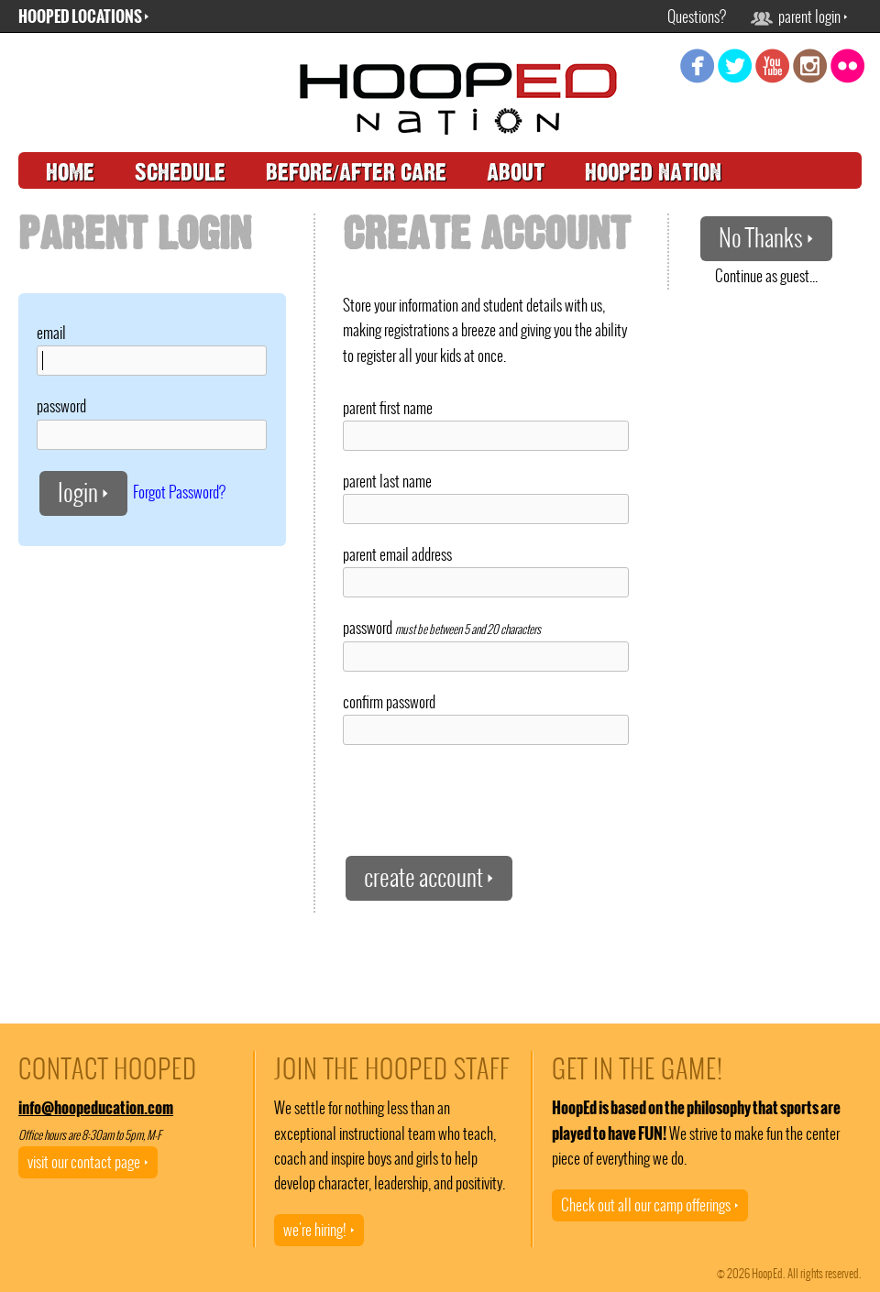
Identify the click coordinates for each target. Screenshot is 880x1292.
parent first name (388, 408)
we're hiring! (319, 1230)
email (51, 333)
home (70, 172)
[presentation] (482, 799)
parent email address (397, 554)
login (83, 492)
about (515, 172)
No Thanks (766, 238)
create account (429, 877)
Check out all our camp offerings (650, 1205)
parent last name (387, 481)
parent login (799, 16)
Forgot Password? (179, 491)
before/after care (356, 172)
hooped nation (653, 172)
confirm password (389, 702)
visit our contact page (88, 1162)
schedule (180, 172)
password (61, 406)
